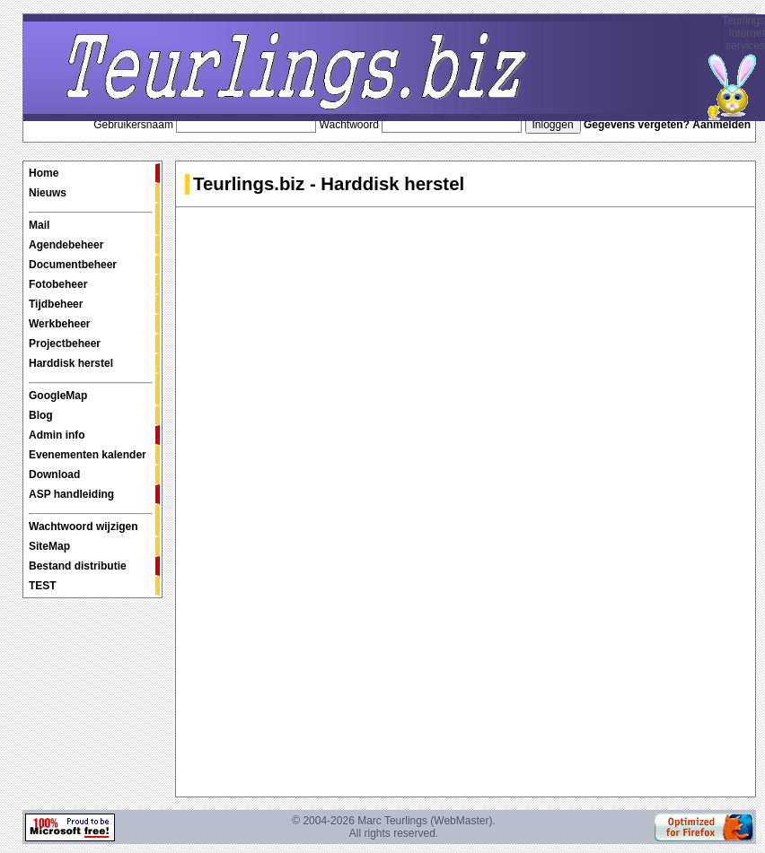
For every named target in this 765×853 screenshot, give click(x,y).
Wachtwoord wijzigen (91, 523)
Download (54, 474)
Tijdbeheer (56, 304)
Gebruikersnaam (133, 124)
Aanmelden (721, 124)
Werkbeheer (59, 324)
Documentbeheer (73, 264)
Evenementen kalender (87, 454)
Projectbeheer (65, 343)
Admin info (57, 435)
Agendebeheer (66, 245)
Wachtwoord (349, 124)
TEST (43, 585)
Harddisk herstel (71, 363)
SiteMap (49, 546)
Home (43, 173)
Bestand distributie (78, 566)
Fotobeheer (58, 284)
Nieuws (47, 193)
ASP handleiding (71, 494)
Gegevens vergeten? (637, 124)
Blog (41, 415)
